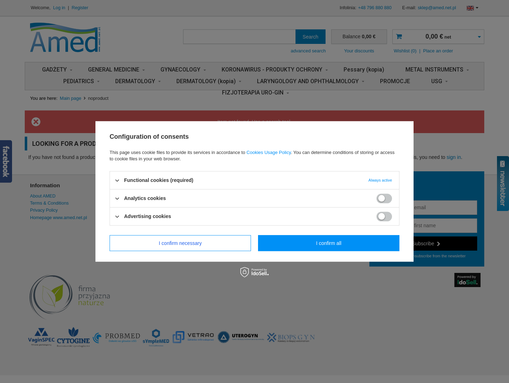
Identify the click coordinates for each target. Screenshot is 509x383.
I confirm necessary (180, 243)
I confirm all (328, 243)
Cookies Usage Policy (268, 152)
